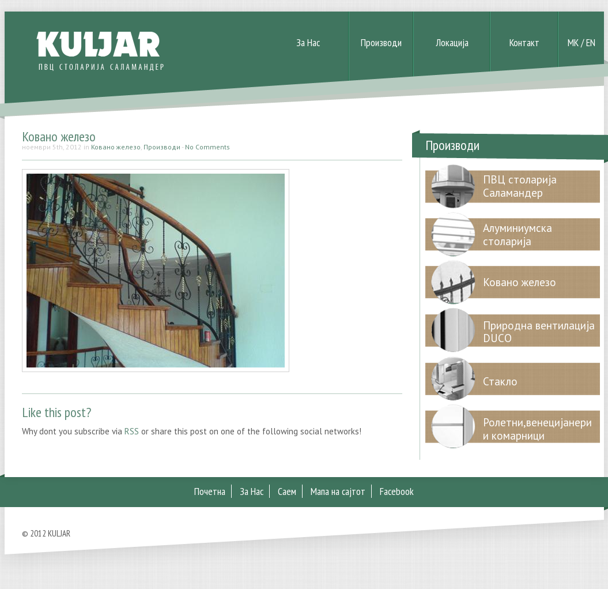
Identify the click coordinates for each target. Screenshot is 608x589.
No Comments (207, 146)
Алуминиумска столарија (517, 234)
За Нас (308, 42)
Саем (287, 491)
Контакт (524, 42)
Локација (452, 42)
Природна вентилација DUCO (539, 332)
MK (573, 42)
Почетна (209, 491)
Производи (381, 42)
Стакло (500, 381)
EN (590, 42)
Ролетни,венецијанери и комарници (537, 428)
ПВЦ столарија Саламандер (520, 186)
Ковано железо (59, 136)
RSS (131, 431)
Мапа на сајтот (338, 491)
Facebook (397, 491)
